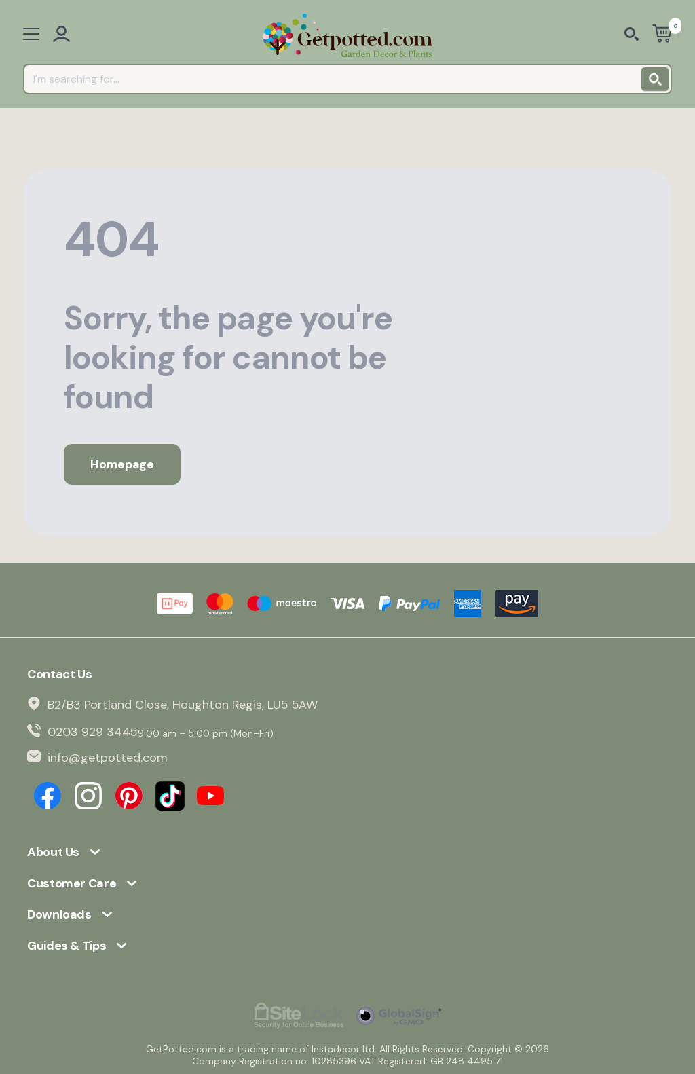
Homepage (121, 464)
